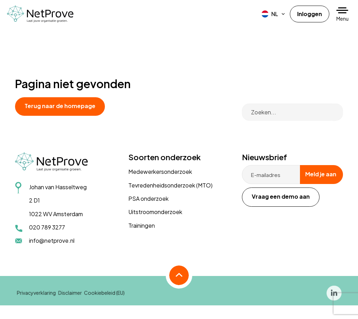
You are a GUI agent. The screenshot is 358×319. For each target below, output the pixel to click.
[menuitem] (273, 14)
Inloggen (309, 13)
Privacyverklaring (36, 296)
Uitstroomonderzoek (155, 211)
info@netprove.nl (51, 240)
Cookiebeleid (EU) (104, 296)
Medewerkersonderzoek (160, 171)
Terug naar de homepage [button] (59, 105)
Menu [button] (342, 18)
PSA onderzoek (148, 198)
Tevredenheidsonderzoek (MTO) (170, 185)
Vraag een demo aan (281, 196)
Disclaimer (70, 296)
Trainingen (141, 225)
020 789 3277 (47, 227)
